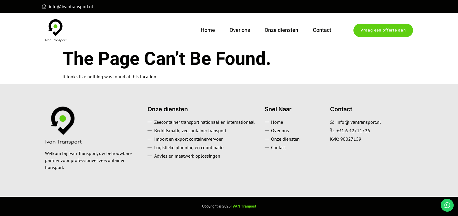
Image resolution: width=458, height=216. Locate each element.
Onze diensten (281, 30)
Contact (322, 30)
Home (208, 30)
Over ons (240, 30)
